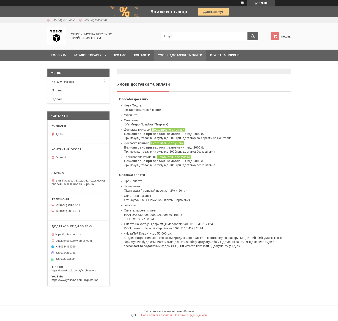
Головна (58, 55)
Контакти (142, 55)
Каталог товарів (87, 55)
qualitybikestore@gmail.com (74, 240)
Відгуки (57, 99)
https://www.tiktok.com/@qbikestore (74, 270)
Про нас (119, 55)
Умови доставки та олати (180, 55)
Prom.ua (189, 311)
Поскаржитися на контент (156, 315)
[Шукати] (252, 36)
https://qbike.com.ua (68, 234)
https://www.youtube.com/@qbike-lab (75, 280)
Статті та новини (224, 55)
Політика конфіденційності (190, 315)
